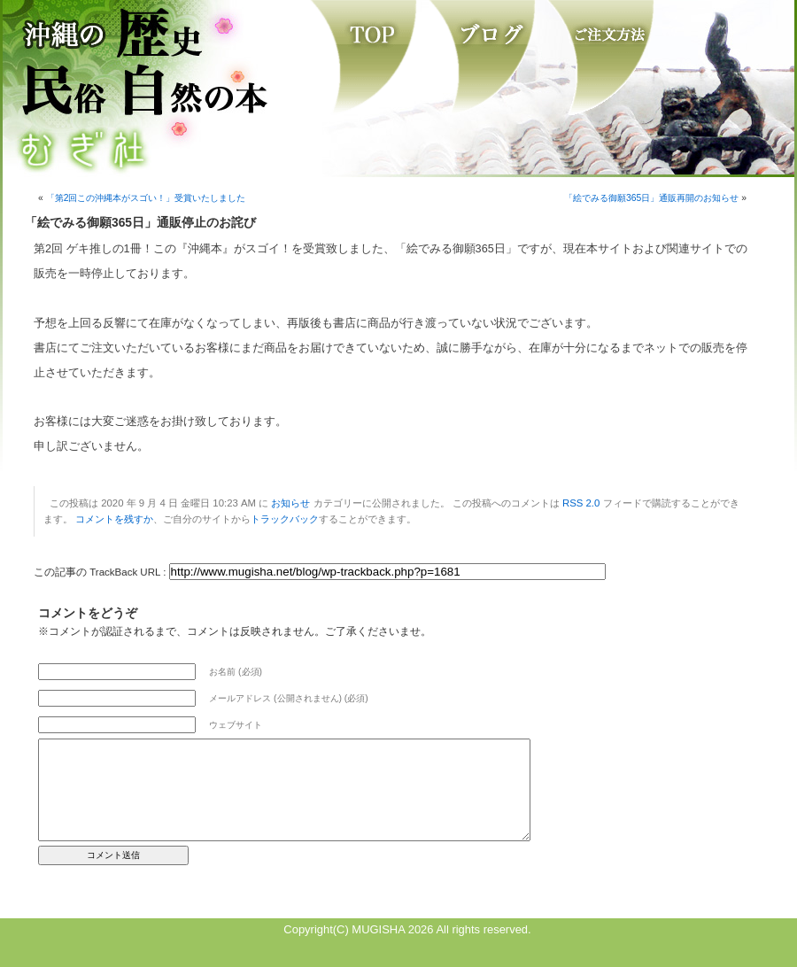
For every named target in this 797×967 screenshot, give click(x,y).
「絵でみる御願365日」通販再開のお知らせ (651, 198)
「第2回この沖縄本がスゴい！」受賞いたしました (146, 198)
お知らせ (290, 503)
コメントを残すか (114, 519)
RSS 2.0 (581, 503)
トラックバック (285, 519)
